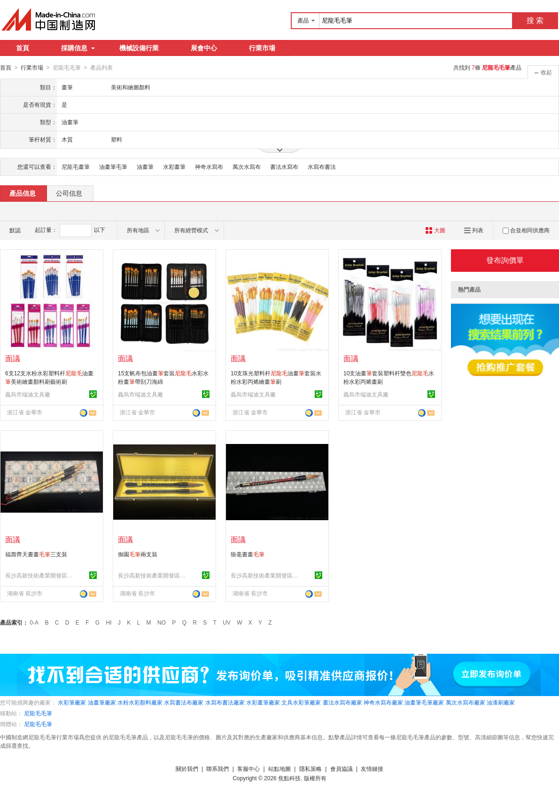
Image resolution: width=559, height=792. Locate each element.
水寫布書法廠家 (225, 702)
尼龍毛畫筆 (76, 166)
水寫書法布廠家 (183, 702)
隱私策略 (310, 768)
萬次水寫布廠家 (465, 702)
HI (109, 622)
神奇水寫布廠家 (383, 702)
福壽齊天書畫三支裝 (36, 554)
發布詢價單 (505, 260)
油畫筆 (145, 166)
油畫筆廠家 (102, 702)
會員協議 (341, 768)
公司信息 (69, 193)
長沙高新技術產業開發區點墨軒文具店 (40, 575)
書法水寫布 (284, 166)
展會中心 (204, 48)
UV (227, 622)
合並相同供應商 (526, 230)
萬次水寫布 (247, 166)
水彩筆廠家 (72, 702)
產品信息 (22, 193)
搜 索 (535, 20)
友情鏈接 (372, 768)
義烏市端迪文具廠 (27, 394)
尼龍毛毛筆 (38, 713)
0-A (34, 622)
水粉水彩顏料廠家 (140, 702)
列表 (473, 230)
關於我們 (187, 768)
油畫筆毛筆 (113, 166)
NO (161, 622)
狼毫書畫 (247, 554)
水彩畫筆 (174, 166)
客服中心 (248, 768)
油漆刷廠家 (501, 702)
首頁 (22, 48)
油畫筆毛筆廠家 (424, 702)
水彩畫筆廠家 (263, 702)
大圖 (435, 230)
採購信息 (78, 48)
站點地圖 (279, 768)
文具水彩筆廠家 (301, 702)
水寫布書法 (322, 166)
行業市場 (262, 48)
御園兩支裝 (137, 554)
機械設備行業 (139, 48)
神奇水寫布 (209, 166)
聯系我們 (217, 768)
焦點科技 (289, 778)
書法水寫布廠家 (342, 702)
